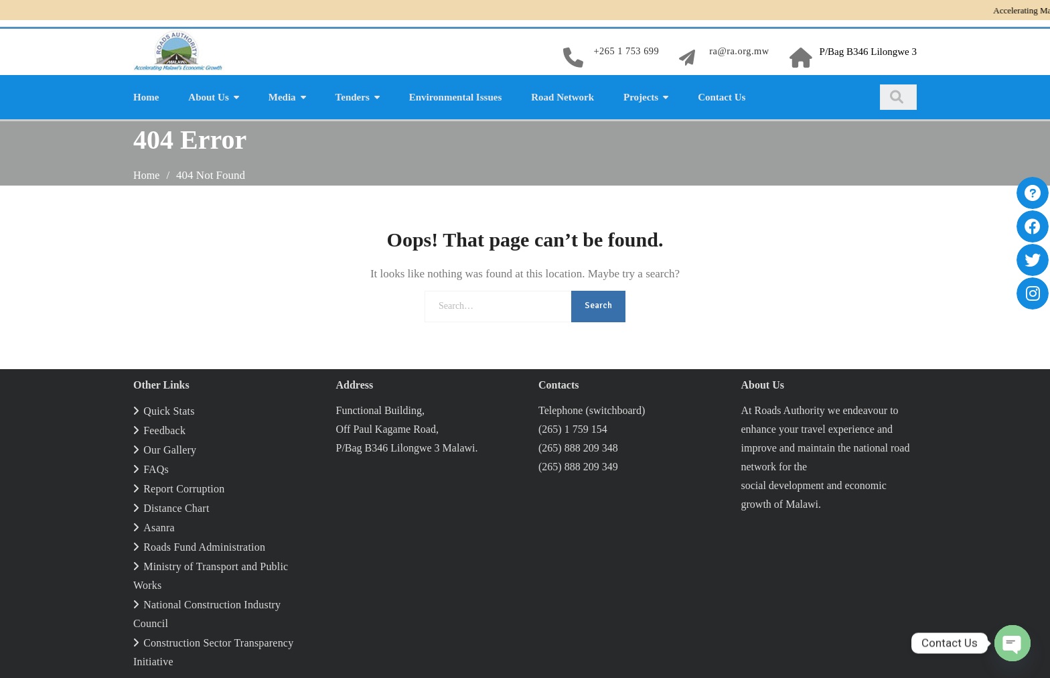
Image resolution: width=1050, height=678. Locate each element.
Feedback (164, 427)
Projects (640, 95)
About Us (208, 95)
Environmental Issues (455, 95)
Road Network (562, 95)
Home (146, 95)
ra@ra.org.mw (738, 51)
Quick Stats (168, 408)
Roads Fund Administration (204, 544)
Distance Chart (176, 505)
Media (282, 95)
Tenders (352, 95)
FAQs (156, 466)
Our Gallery (169, 447)
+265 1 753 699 (623, 51)
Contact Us (721, 95)
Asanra (159, 525)
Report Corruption (183, 486)
